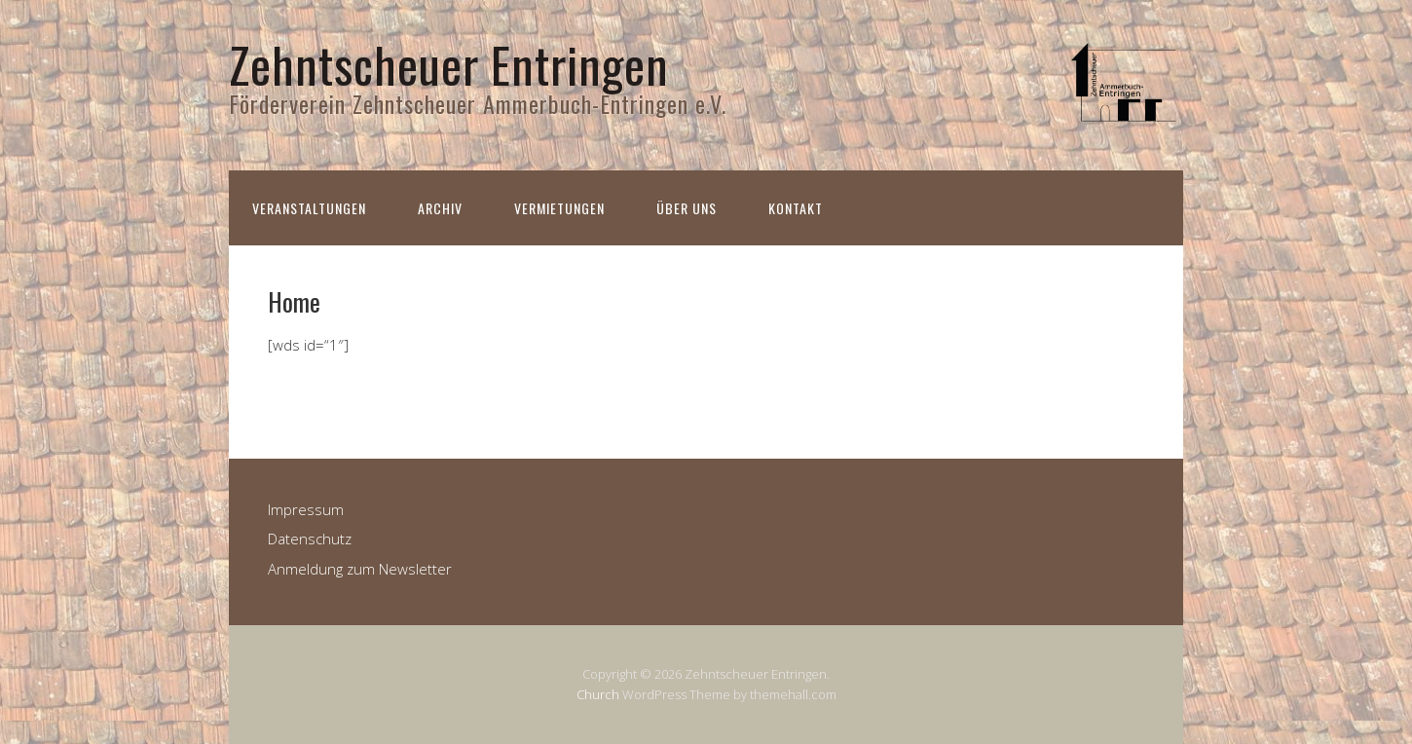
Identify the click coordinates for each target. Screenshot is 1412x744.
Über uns (686, 208)
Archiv (440, 208)
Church (597, 694)
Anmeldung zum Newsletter (360, 568)
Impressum (306, 509)
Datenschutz (310, 538)
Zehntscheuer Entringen (449, 63)
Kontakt (795, 208)
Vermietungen (559, 208)
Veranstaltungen (309, 208)
